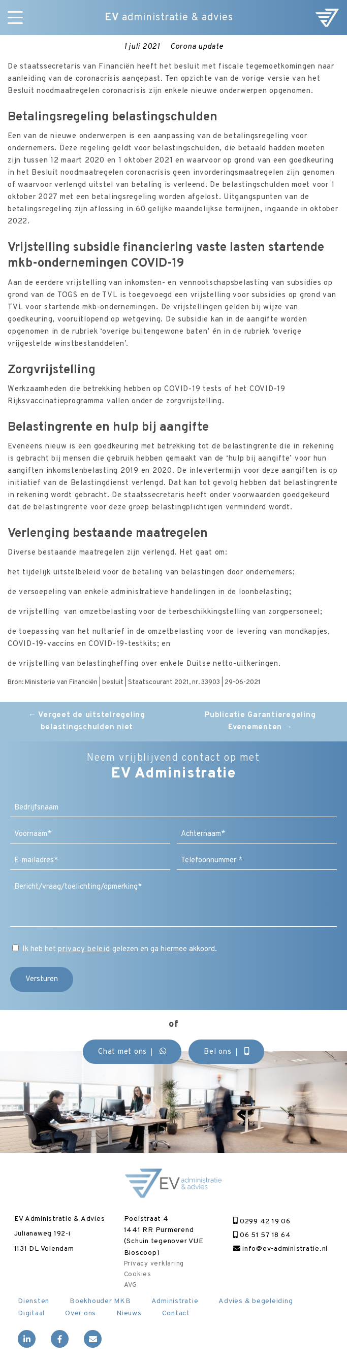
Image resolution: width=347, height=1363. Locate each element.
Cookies (137, 1275)
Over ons (80, 1313)
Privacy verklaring (154, 1264)
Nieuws (129, 1313)
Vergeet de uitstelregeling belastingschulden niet (86, 721)
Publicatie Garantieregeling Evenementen (260, 721)
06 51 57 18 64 (262, 1235)
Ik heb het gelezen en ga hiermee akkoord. (119, 949)
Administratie (175, 1301)
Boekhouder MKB (100, 1301)
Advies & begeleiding (255, 1301)
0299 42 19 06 (261, 1221)
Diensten (33, 1301)
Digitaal (31, 1313)
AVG (130, 1285)
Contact (176, 1313)
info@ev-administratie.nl (280, 1249)
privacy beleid (84, 949)
